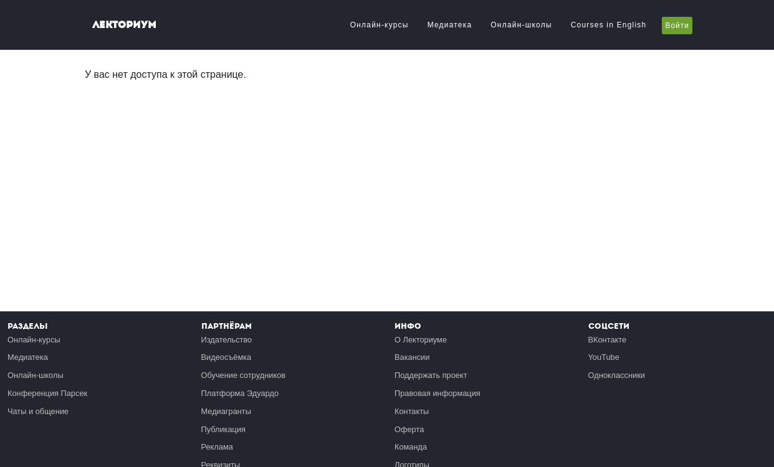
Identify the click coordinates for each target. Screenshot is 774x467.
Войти (677, 25)
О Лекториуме (420, 339)
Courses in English (609, 25)
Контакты (411, 411)
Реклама (217, 446)
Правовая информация (437, 393)
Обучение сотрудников (243, 375)
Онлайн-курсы (379, 25)
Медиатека (450, 25)
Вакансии (411, 357)
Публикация (223, 429)
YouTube (603, 357)
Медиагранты (226, 411)
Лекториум (124, 25)
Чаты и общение (38, 411)
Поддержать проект (430, 375)
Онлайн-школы (521, 25)
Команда (410, 446)
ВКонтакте (607, 339)
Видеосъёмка (226, 357)
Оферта (409, 429)
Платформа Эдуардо (240, 393)
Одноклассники (616, 375)
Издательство (226, 339)
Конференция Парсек (47, 393)
